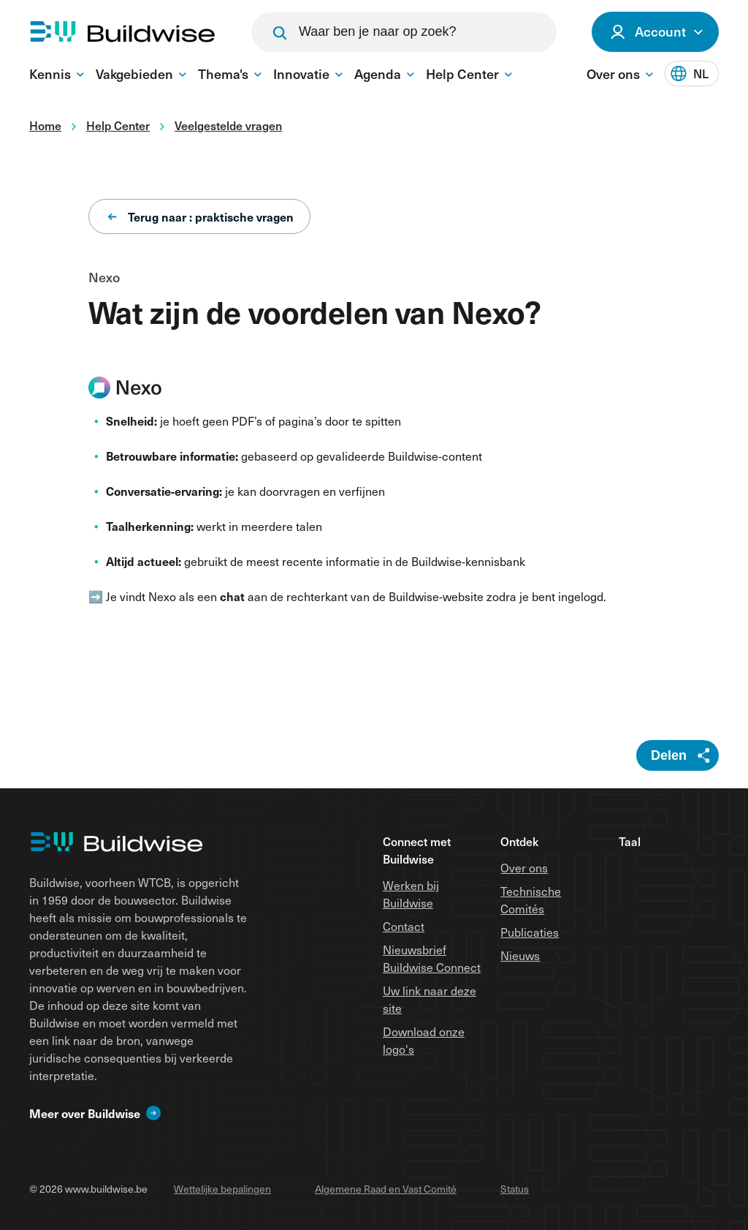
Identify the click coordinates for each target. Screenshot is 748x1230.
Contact (403, 926)
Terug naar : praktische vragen (200, 216)
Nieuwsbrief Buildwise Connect (432, 958)
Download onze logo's (424, 1039)
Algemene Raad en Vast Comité (386, 1188)
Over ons (524, 867)
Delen (669, 755)
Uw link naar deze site (429, 998)
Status (514, 1188)
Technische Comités (530, 899)
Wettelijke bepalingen (222, 1188)
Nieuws (520, 955)
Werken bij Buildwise (411, 893)
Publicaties (529, 931)
